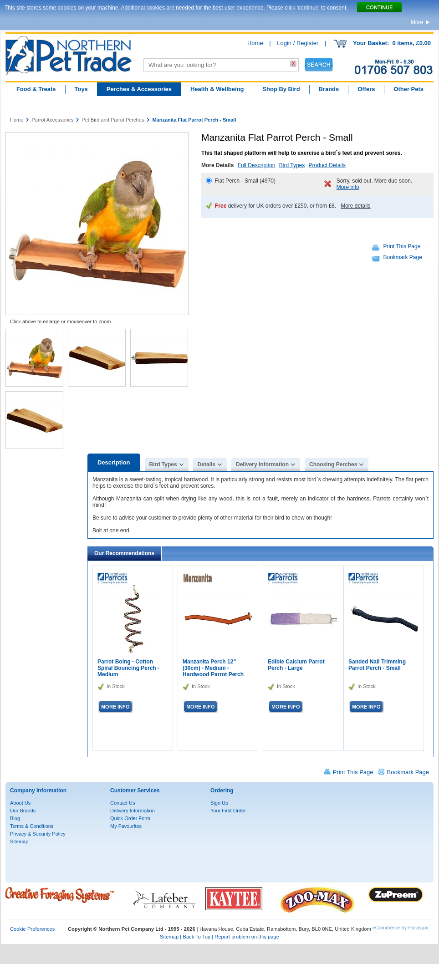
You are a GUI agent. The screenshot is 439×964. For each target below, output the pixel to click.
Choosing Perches (333, 464)
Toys (80, 89)
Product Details (327, 165)
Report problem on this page (246, 936)
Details (206, 464)
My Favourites (126, 826)
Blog (15, 818)
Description (113, 462)
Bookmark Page (402, 257)
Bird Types (292, 165)
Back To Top (196, 936)
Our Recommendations (124, 553)
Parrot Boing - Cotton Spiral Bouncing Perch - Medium (128, 668)
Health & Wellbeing (217, 89)
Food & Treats (36, 89)
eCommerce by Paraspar (401, 927)
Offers (366, 89)
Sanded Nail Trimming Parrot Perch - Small (377, 664)
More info (348, 187)
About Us (20, 803)
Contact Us (122, 803)
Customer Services (135, 790)
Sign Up (219, 803)
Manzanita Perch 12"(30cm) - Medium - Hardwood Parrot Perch (213, 668)
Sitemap (19, 841)
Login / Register (297, 43)
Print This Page (402, 246)
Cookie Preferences (32, 929)
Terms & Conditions (31, 826)
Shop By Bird (281, 89)
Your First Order (228, 810)
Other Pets (408, 89)
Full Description (257, 165)
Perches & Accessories (139, 89)
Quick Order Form (130, 818)
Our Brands (23, 810)
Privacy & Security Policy (38, 833)
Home (255, 43)
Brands (328, 89)
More (417, 22)
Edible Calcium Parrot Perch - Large (296, 664)
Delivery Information (262, 464)
